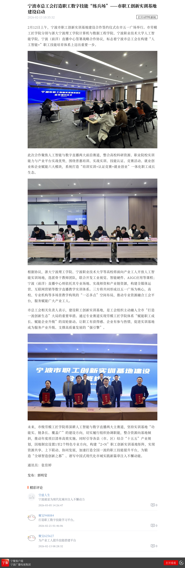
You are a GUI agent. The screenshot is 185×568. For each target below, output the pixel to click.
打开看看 (171, 563)
